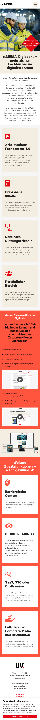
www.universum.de (20, 678)
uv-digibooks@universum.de (20, 675)
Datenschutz (20, 697)
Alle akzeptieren (20, 716)
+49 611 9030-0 (23, 673)
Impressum (20, 694)
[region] (20, 709)
